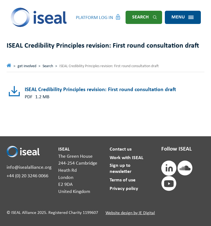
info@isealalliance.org (29, 167)
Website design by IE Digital (130, 213)
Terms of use (122, 180)
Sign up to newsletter (120, 168)
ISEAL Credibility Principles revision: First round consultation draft (100, 89)
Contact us (121, 149)
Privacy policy (124, 188)
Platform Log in (94, 17)
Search (140, 17)
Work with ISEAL (126, 157)
